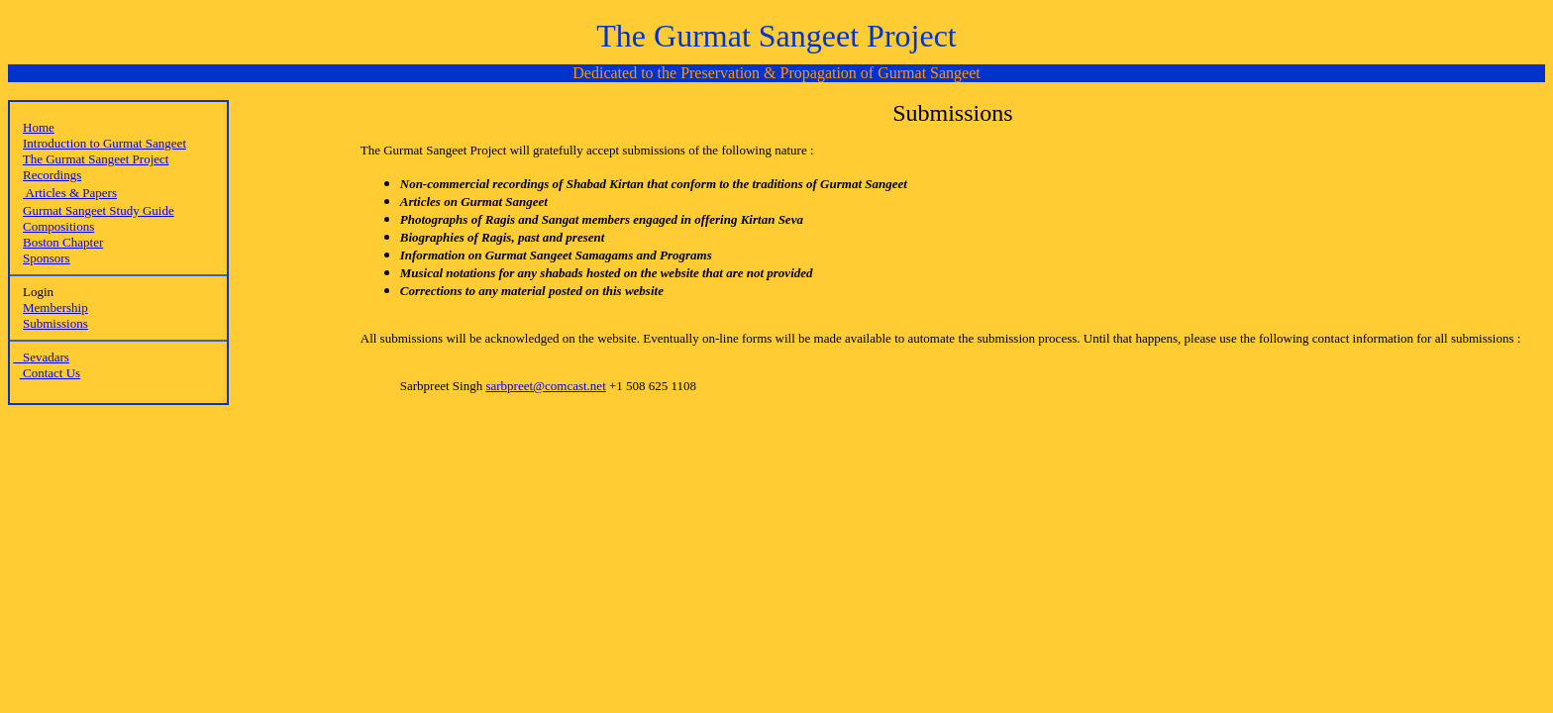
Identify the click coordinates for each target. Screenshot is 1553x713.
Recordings (52, 174)
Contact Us (50, 372)
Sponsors (46, 258)
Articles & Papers (70, 192)
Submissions (55, 323)
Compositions (58, 226)
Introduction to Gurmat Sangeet (104, 143)
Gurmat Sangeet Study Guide (98, 210)
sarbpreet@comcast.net (545, 385)
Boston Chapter (63, 242)
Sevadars (41, 357)
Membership (55, 307)
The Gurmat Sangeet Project (96, 159)
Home (38, 127)
